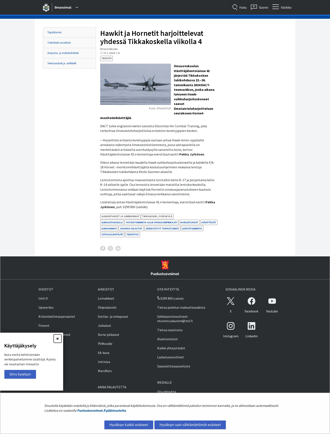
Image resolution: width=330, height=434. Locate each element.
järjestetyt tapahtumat (162, 228)
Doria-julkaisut (108, 334)
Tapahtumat (54, 32)
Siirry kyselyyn (20, 374)
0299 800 (165, 298)
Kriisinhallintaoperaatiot (57, 316)
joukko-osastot (131, 228)
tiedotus (132, 234)
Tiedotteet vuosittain (59, 42)
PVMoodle (105, 344)
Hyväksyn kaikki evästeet (128, 425)
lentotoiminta (192, 228)
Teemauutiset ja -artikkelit (61, 63)
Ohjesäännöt (107, 307)
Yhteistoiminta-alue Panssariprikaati (151, 222)
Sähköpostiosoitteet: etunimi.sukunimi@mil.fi (175, 318)
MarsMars (105, 371)
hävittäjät (208, 222)
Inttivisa (104, 362)
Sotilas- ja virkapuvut (113, 316)
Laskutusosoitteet (170, 357)
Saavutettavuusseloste (173, 366)
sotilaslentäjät (112, 234)
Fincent (44, 325)
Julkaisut (104, 325)
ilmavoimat (109, 228)
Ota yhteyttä (166, 392)
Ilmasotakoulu (112, 222)
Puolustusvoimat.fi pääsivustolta (101, 410)
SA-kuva (103, 353)
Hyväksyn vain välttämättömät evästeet (190, 425)
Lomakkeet (106, 298)
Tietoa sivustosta (169, 330)
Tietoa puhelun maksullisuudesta (181, 307)
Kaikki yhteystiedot (171, 348)
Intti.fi (43, 298)
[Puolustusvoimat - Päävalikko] (66, 7)
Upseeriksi (46, 307)
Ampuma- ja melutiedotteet (63, 53)
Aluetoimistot (167, 339)
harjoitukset (189, 222)
